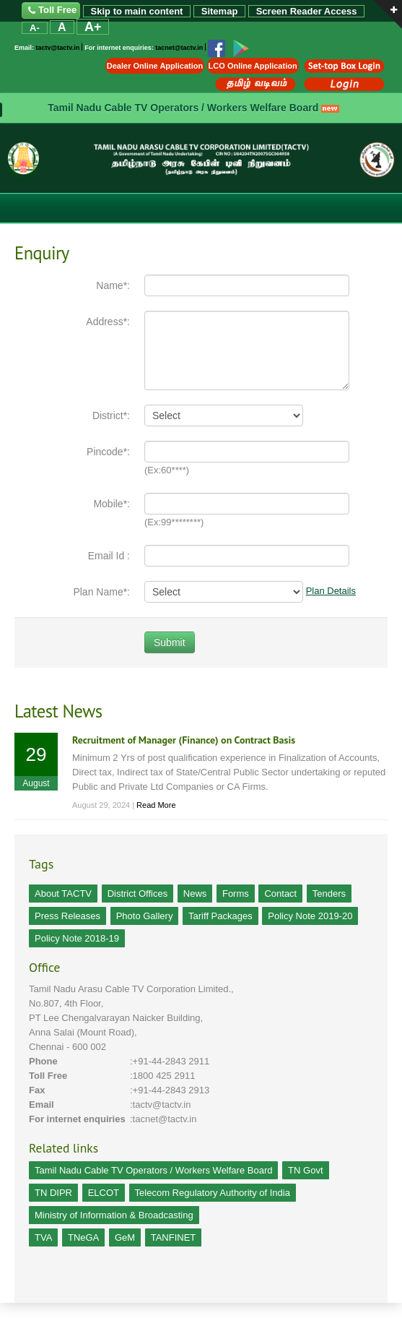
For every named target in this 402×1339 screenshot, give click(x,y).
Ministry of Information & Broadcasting (114, 1215)
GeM (125, 1237)
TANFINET (173, 1237)
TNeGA (83, 1237)
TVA (43, 1237)
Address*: (108, 321)
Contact (280, 893)
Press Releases (67, 915)
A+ (93, 27)
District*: (111, 415)
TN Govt (305, 1170)
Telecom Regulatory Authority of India (212, 1192)
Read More (155, 805)
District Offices (138, 893)
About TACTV (63, 893)
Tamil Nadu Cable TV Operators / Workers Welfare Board (183, 107)
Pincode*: (108, 451)
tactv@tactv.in (58, 48)
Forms (235, 893)
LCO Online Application (253, 65)
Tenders (329, 893)
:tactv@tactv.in (160, 1104)
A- (35, 27)
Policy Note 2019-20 (310, 915)
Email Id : (109, 555)
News (195, 893)
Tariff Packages (220, 915)
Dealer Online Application (155, 65)
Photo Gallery (144, 915)
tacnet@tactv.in (179, 48)
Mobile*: (111, 503)
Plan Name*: (101, 592)
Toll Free (51, 10)
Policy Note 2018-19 (77, 938)
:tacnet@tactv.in (163, 1119)
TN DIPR (53, 1192)
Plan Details (331, 590)
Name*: (113, 285)
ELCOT (103, 1192)
